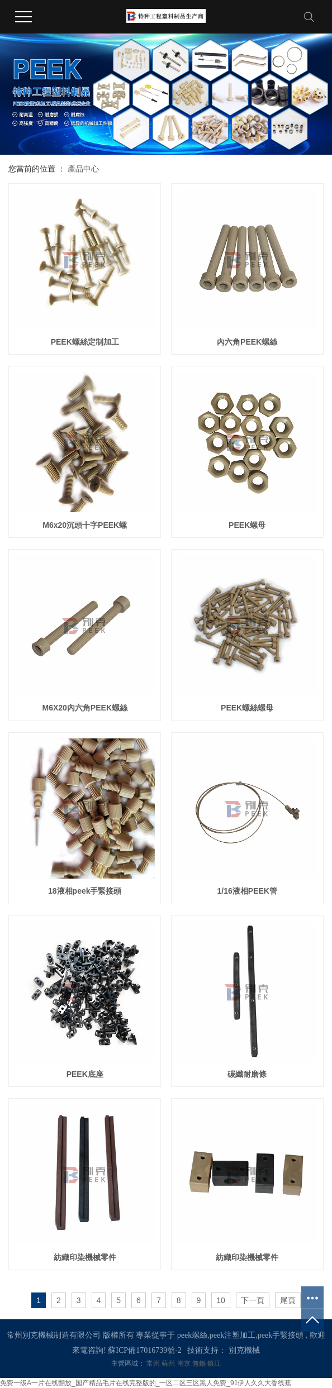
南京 (184, 1363)
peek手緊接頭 (280, 1335)
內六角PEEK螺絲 (247, 341)
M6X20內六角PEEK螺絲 (84, 707)
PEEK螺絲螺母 (247, 707)
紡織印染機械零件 (85, 1257)
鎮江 (214, 1363)
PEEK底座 (85, 1074)
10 (220, 1300)
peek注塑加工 (232, 1335)
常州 (154, 1363)
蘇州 (169, 1363)
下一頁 (252, 1300)
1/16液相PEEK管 (247, 890)
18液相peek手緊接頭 (84, 890)
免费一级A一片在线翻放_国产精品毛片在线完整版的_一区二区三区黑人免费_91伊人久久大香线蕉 (145, 1383)
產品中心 (83, 168)
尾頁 (288, 1300)
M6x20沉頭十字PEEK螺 (84, 525)
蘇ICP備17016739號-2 (144, 1350)
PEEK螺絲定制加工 (85, 341)
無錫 (199, 1363)
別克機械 (244, 1350)
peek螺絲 (192, 1335)
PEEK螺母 (247, 525)
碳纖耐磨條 (247, 1074)
